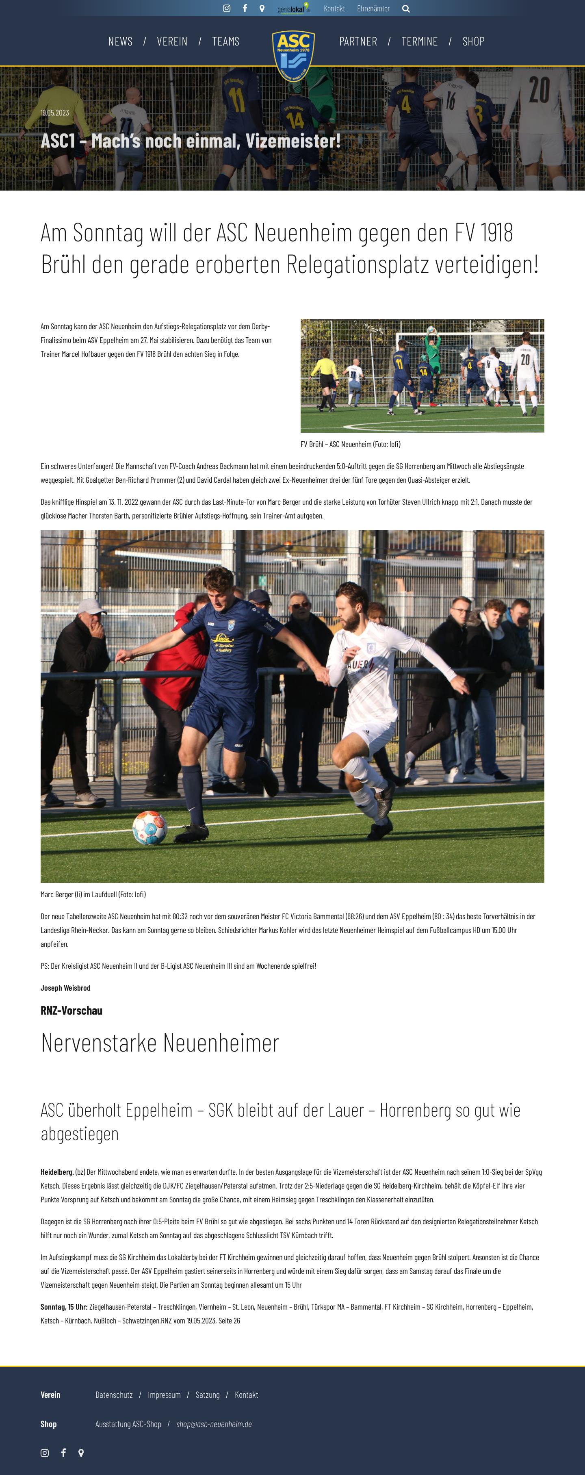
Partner (358, 40)
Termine (419, 40)
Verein (172, 40)
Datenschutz (114, 1394)
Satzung (208, 1394)
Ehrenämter (373, 8)
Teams (226, 40)
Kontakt (334, 8)
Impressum (164, 1394)
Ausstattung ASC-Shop (128, 1423)
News (120, 40)
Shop (474, 40)
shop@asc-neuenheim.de (214, 1424)
